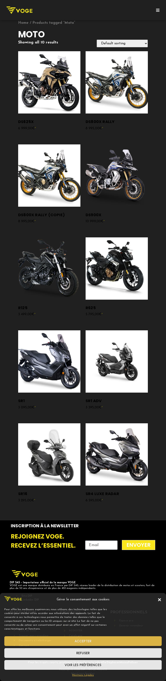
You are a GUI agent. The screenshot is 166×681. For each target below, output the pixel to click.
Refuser (83, 653)
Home (23, 23)
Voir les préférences (83, 665)
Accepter (83, 641)
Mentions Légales (83, 675)
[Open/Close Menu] (158, 10)
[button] (159, 600)
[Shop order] (122, 43)
